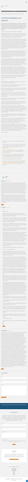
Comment (2, 384)
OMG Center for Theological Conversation (8, 2)
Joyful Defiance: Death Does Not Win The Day (9, 163)
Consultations (14, 469)
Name (2, 376)
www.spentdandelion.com (8, 156)
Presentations (14, 468)
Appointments (14, 470)
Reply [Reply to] (2, 204)
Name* (2, 423)
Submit (14, 444)
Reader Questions (21, 13)
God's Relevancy (14, 13)
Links (14, 473)
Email (2, 380)
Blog (14, 471)
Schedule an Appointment (14, 459)
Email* (2, 427)
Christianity (10, 13)
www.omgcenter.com (9, 141)
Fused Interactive (20, 478)
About (14, 472)
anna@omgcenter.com (11, 150)
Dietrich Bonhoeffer (15, 126)
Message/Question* (3, 431)
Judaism (17, 13)
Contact (14, 474)
